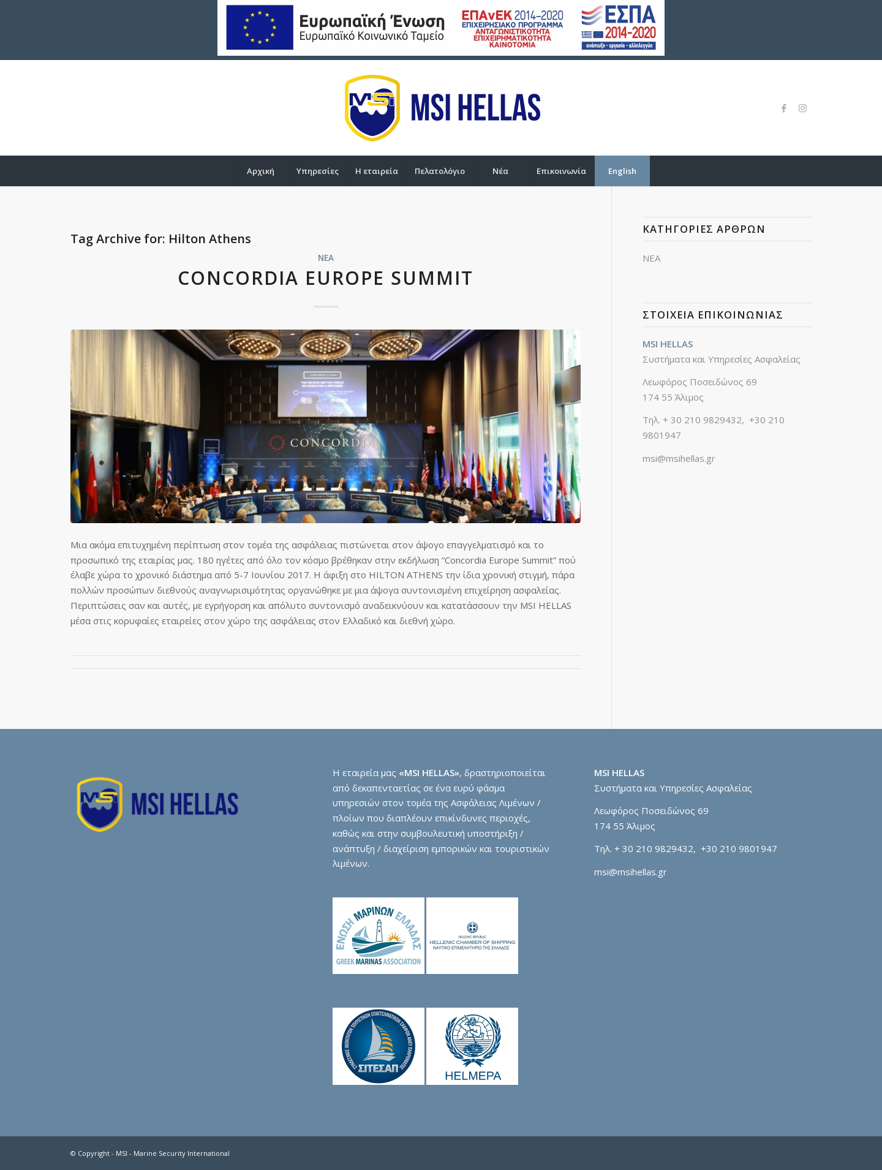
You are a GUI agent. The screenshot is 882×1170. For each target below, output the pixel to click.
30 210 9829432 (706, 419)
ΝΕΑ (326, 257)
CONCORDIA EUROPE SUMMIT (325, 277)
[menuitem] (260, 171)
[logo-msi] (441, 108)
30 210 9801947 (741, 848)
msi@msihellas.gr (679, 458)
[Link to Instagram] (802, 108)
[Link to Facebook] (784, 108)
